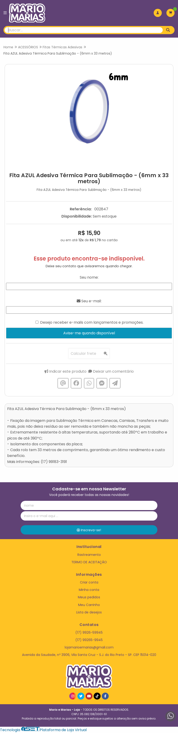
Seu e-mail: (89, 301)
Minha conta (89, 589)
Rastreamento (89, 554)
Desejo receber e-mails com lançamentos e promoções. (91, 322)
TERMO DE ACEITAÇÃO (89, 562)
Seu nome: (89, 277)
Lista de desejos (89, 612)
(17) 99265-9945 (89, 640)
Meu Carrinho (89, 605)
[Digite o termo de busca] (84, 30)
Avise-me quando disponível (89, 333)
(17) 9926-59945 (89, 632)
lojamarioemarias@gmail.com (89, 647)
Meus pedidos (89, 597)
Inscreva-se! (89, 530)
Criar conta (89, 582)
